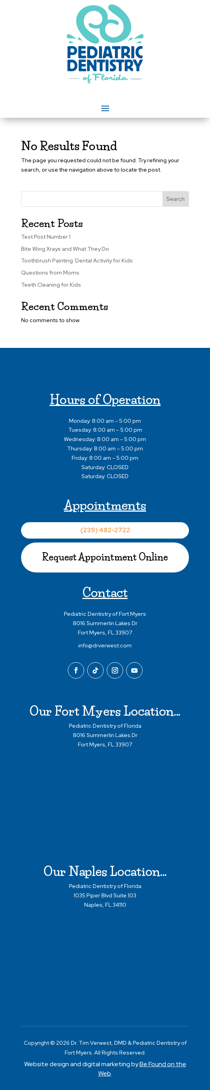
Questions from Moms (50, 272)
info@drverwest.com (105, 645)
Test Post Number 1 (46, 236)
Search (175, 198)
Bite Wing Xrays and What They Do (65, 248)
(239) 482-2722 (105, 530)
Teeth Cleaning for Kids (51, 284)
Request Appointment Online (105, 557)
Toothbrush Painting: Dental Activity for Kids (77, 260)
